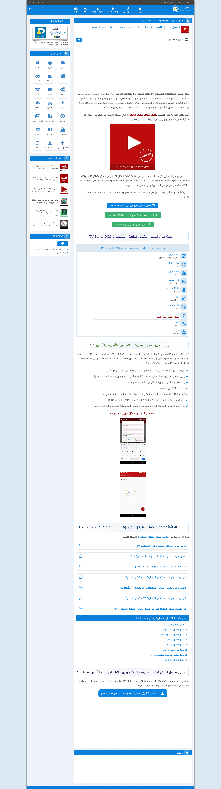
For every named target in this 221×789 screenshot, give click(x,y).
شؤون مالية (51, 144)
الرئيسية (142, 9)
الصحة (38, 131)
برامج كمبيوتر (129, 9)
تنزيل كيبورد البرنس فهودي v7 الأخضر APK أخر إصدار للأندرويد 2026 (47, 213)
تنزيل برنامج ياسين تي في (168, 599)
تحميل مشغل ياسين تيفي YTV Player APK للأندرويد (131, 225)
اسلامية (51, 104)
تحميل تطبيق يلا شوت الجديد (167, 610)
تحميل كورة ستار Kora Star (168, 625)
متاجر (38, 144)
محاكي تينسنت (57, 782)
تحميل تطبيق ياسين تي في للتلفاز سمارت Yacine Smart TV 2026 (47, 167)
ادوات (63, 90)
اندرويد (51, 64)
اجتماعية (51, 131)
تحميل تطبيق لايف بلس (169, 620)
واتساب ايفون (54, 778)
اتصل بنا (165, 2)
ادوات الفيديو (175, 21)
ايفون (38, 64)
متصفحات (51, 117)
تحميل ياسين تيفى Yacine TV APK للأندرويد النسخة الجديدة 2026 (48, 179)
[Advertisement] (132, 76)
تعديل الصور (38, 117)
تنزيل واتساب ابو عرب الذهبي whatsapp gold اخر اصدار (52, 251)
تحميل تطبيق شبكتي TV (169, 615)
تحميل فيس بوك (71, 778)
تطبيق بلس (63, 144)
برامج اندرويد (115, 9)
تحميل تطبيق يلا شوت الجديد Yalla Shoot (162, 630)
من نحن (188, 2)
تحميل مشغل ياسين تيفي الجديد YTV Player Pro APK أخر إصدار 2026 (46, 190)
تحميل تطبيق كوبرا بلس (169, 635)
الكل (63, 64)
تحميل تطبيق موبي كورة (169, 605)
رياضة (63, 117)
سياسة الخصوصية (176, 2)
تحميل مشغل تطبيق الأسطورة (148, 512)
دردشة (38, 104)
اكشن (63, 104)
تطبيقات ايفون (100, 9)
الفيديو (51, 90)
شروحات (78, 9)
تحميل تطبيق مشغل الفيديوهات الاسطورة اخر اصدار (128, 673)
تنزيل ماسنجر (73, 782)
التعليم (38, 90)
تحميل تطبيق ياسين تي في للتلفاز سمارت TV (131, 216)
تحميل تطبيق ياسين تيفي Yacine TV (131, 235)
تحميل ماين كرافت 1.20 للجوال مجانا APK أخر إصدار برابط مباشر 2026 (47, 202)
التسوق (63, 131)
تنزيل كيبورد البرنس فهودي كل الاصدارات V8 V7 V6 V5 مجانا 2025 (46, 224)
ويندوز (63, 77)
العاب (88, 9)
